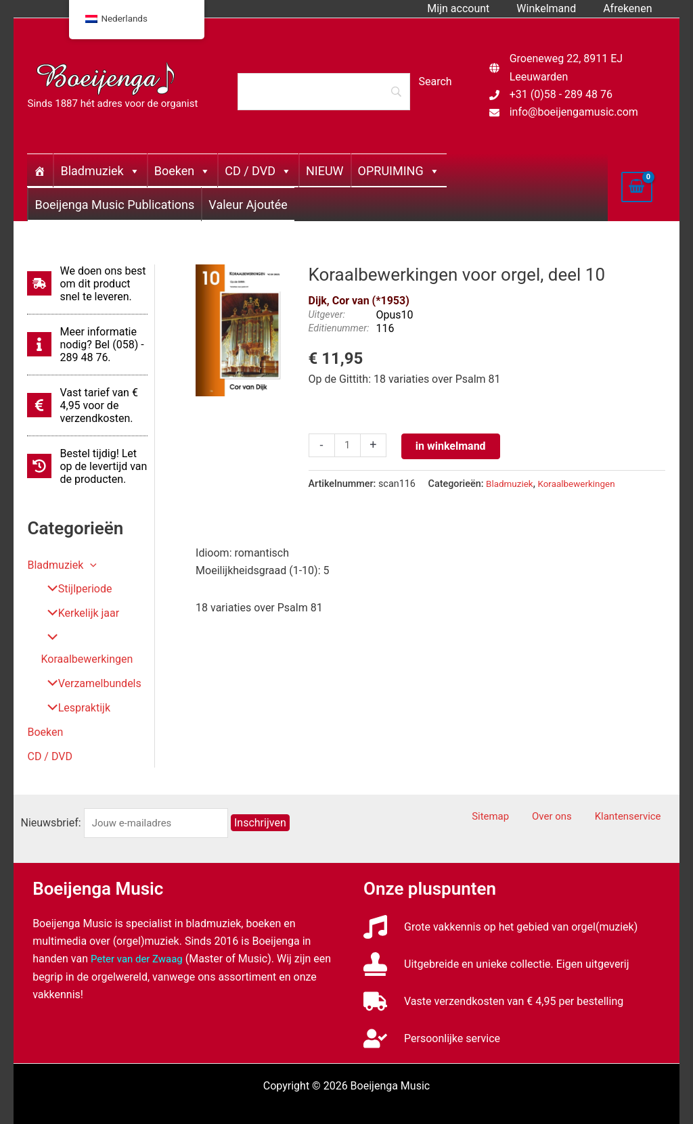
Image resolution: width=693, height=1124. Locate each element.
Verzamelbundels (89, 662)
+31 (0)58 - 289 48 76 (561, 94)
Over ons (568, 795)
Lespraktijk (73, 686)
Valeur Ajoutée (247, 204)
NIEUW (325, 171)
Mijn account (472, 8)
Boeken (182, 170)
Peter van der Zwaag (140, 937)
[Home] (40, 170)
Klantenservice (635, 795)
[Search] (323, 91)
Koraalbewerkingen (93, 638)
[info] (87, 344)
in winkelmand (453, 446)
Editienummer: (339, 328)
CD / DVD (258, 170)
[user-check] (431, 1017)
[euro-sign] (87, 405)
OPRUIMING (399, 170)
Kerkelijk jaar (78, 613)
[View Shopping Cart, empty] (636, 187)
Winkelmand (554, 8)
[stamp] (496, 942)
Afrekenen (630, 8)
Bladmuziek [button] (61, 565)
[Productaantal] (348, 446)
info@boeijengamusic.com (574, 112)
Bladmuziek (99, 170)
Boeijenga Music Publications (114, 204)
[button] (90, 565)
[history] (87, 466)
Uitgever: (327, 315)
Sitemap (516, 795)
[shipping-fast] (87, 283)
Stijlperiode (74, 589)
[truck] (493, 979)
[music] (500, 905)
